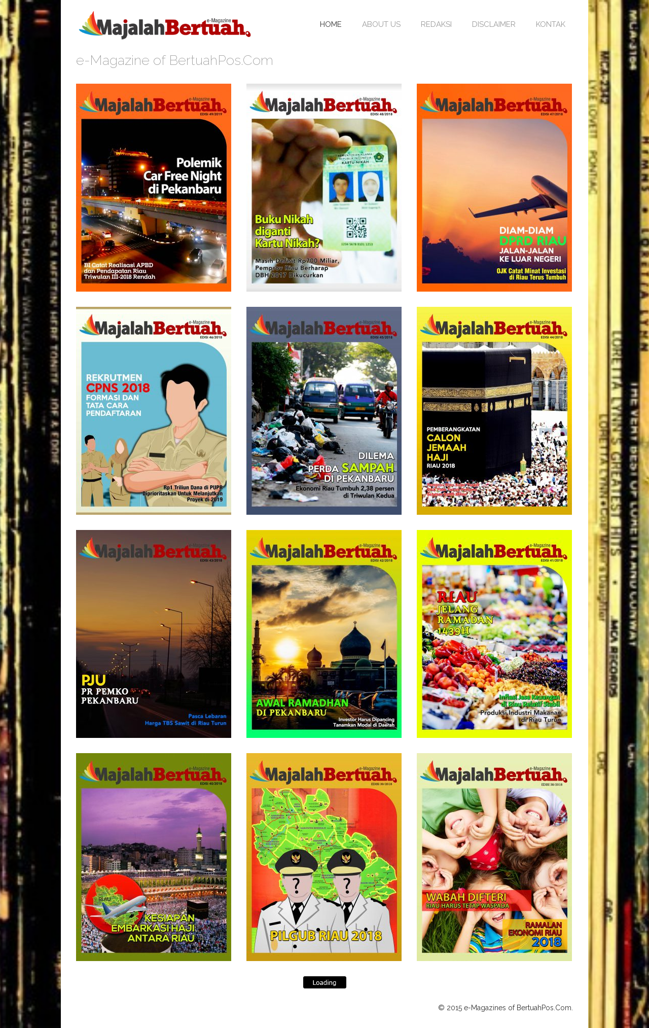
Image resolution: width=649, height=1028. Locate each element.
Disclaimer (494, 24)
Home (331, 24)
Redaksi (436, 24)
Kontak (550, 24)
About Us (381, 24)
